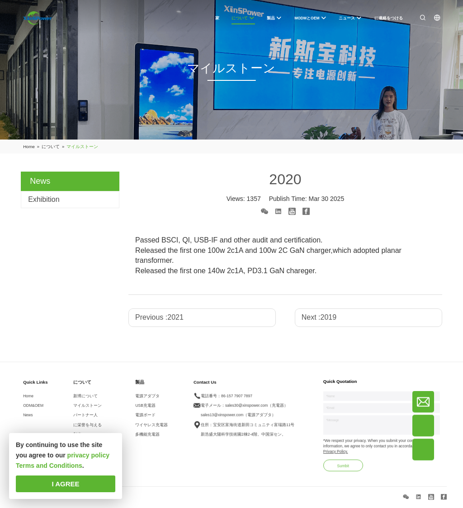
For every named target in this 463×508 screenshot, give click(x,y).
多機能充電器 (147, 438)
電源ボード (145, 418)
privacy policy (88, 455)
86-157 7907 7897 (236, 399)
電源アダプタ (147, 399)
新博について (85, 399)
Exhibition (43, 199)
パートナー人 (85, 418)
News (28, 418)
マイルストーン (87, 409)
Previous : (159, 317)
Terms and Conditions (49, 465)
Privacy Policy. (335, 455)
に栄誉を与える (87, 428)
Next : (319, 317)
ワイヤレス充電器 (151, 428)
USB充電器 (145, 409)
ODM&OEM (33, 409)
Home (28, 399)
